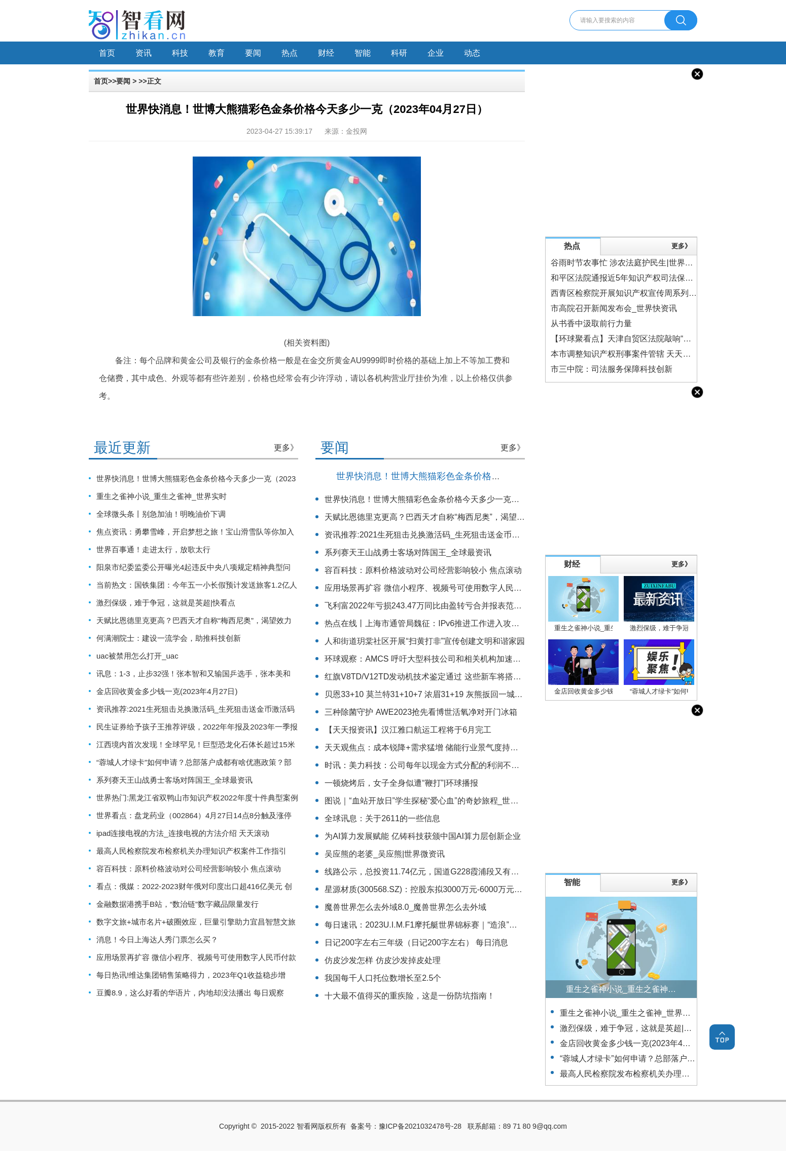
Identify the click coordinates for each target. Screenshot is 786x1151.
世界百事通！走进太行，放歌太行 (153, 549)
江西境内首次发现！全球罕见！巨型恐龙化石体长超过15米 (195, 744)
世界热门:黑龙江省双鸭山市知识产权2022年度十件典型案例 (197, 797)
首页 (107, 53)
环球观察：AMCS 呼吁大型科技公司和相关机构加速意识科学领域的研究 (455, 659)
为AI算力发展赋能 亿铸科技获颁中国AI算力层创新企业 (423, 836)
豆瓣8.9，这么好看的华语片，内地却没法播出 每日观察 (190, 992)
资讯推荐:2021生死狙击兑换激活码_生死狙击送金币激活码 (195, 709)
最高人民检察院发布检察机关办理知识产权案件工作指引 (191, 851)
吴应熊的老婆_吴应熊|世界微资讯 (385, 854)
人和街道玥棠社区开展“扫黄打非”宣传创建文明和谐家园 (425, 641)
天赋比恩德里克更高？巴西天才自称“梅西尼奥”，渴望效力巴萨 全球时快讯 (458, 517)
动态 (472, 53)
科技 (180, 53)
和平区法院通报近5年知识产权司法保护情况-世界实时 (647, 278)
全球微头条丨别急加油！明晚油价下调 (161, 514)
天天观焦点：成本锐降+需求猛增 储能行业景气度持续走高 (429, 747)
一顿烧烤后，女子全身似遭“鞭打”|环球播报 (401, 783)
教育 (216, 53)
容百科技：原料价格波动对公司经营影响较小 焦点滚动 (188, 868)
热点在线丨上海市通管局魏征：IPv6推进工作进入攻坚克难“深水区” (445, 623)
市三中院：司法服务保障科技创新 (611, 369)
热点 (289, 53)
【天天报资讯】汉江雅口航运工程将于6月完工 (408, 729)
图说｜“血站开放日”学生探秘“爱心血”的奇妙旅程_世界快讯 (429, 800)
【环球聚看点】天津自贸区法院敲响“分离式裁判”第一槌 (651, 338)
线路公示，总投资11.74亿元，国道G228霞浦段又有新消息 (430, 871)
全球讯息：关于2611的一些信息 (382, 818)
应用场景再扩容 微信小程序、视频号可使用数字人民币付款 (196, 957)
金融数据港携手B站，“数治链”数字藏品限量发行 (177, 904)
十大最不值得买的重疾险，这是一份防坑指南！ (410, 995)
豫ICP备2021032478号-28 (420, 1126)
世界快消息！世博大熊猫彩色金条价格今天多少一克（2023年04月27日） (484, 476)
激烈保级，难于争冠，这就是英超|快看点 (165, 602)
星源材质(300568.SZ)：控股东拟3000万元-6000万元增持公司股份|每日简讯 (461, 889)
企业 (435, 53)
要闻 (253, 53)
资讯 (143, 53)
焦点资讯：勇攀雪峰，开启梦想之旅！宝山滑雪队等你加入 (195, 531)
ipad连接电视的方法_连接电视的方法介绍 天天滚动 (182, 833)
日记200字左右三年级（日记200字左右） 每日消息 (416, 942)
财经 (326, 53)
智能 (362, 53)
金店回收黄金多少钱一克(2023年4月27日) (166, 691)
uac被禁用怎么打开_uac (137, 655)
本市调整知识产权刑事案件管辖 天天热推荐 (629, 354)
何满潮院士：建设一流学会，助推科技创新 (168, 638)
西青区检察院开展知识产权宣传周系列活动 (628, 293)
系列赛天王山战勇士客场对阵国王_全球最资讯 (174, 780)
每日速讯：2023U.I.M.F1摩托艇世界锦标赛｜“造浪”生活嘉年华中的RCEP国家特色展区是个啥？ (497, 924)
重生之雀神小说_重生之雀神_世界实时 (161, 496)
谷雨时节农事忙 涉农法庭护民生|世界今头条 (630, 262)
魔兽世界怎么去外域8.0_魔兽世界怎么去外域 (405, 907)
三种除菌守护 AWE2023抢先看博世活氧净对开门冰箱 (421, 712)
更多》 (286, 447)
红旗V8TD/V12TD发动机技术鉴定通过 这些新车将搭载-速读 (432, 676)
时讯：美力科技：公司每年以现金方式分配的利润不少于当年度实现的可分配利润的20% (483, 765)
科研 (399, 53)
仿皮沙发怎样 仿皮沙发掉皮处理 (382, 960)
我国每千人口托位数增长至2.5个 (383, 978)
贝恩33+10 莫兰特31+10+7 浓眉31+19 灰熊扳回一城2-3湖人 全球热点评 (455, 694)
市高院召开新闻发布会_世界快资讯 (614, 308)
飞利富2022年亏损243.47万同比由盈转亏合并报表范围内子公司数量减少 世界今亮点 (477, 605)
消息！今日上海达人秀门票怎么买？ (157, 939)
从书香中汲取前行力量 (591, 323)
